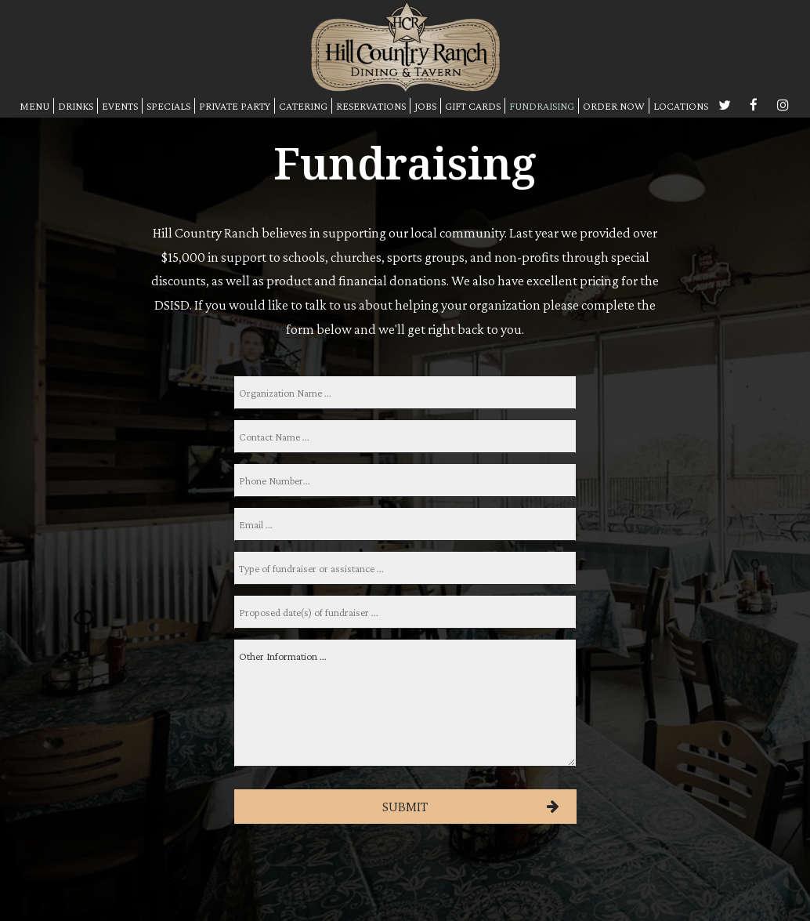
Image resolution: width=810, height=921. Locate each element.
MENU (34, 106)
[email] (405, 524)
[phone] (405, 480)
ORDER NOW (614, 106)
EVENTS (120, 106)
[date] (405, 612)
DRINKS (75, 106)
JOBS (425, 106)
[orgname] (405, 392)
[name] (405, 436)
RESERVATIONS (371, 106)
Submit (405, 806)
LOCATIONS (680, 106)
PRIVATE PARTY (234, 106)
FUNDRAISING (541, 106)
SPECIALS (168, 106)
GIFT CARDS (473, 106)
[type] (405, 568)
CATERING (303, 106)
